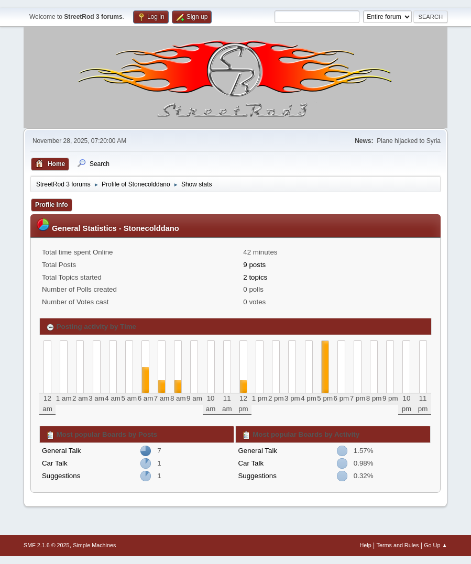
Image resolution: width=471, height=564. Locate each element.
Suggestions (61, 476)
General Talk (61, 451)
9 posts (254, 265)
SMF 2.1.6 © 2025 (47, 545)
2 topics (255, 277)
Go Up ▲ (435, 545)
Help (365, 545)
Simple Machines (94, 545)
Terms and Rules (398, 545)
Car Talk (55, 463)
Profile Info (51, 204)
